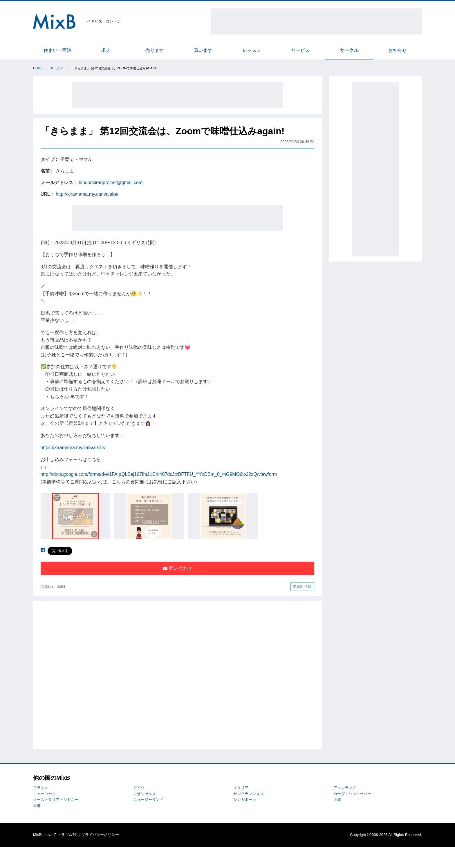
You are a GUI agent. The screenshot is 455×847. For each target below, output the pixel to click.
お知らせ (397, 50)
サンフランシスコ (248, 794)
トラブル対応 (68, 835)
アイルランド (344, 788)
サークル (349, 50)
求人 (106, 50)
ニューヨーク (44, 794)
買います (203, 50)
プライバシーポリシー (100, 835)
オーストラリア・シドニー (55, 799)
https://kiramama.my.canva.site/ (73, 447)
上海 (337, 799)
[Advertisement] (316, 21)
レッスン (252, 50)
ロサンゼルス (144, 794)
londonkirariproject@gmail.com (110, 182)
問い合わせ (177, 568)
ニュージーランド (148, 799)
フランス (40, 788)
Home (38, 68)
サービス (300, 50)
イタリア (240, 788)
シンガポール (244, 799)
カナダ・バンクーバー (352, 794)
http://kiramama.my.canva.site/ (87, 194)
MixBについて (44, 835)
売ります (154, 50)
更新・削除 (302, 586)
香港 (37, 806)
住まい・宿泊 (57, 50)
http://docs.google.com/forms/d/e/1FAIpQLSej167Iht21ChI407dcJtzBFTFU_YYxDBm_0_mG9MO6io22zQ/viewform (159, 474)
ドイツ (139, 788)
